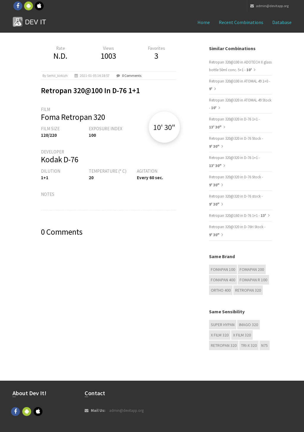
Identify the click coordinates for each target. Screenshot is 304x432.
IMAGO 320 (248, 324)
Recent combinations (241, 22)
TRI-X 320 (249, 345)
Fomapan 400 (223, 279)
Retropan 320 (248, 290)
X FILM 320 (220, 335)
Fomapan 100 (223, 269)
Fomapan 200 (252, 269)
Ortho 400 (221, 290)
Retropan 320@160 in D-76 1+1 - (238, 215)
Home (203, 22)
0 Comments (131, 75)
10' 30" (164, 127)
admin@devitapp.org (269, 6)
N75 (264, 345)
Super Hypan (223, 324)
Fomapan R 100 (253, 279)
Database (282, 22)
